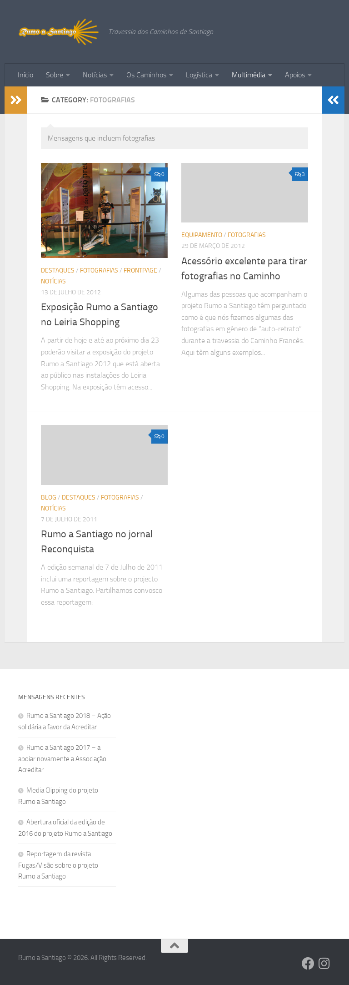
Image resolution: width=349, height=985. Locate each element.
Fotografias (99, 270)
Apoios (295, 75)
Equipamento (201, 235)
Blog (48, 497)
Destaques (58, 270)
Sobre (54, 75)
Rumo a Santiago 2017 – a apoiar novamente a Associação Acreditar (62, 758)
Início (25, 75)
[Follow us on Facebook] (308, 963)
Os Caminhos (146, 75)
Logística (199, 75)
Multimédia (248, 75)
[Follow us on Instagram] (324, 963)
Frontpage (140, 270)
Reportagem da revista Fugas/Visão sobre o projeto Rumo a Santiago (58, 865)
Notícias (95, 75)
